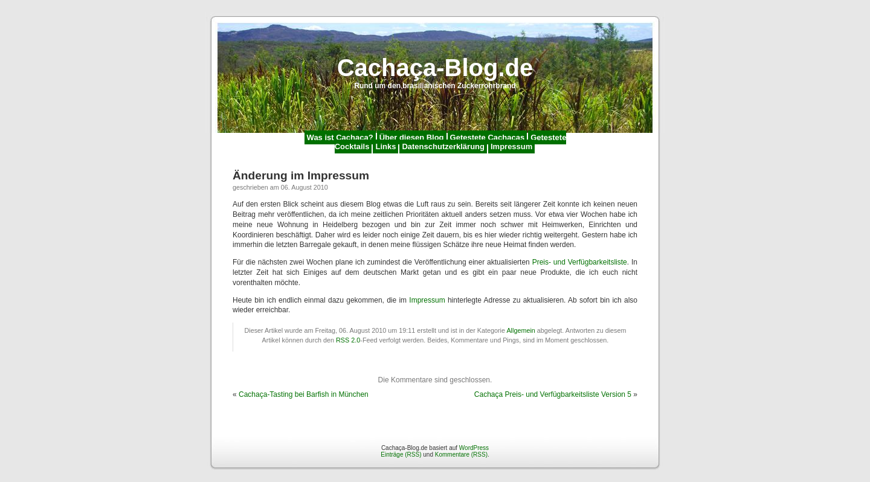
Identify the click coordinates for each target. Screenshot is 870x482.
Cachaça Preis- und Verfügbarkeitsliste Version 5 (552, 394)
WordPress (474, 448)
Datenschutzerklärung (443, 146)
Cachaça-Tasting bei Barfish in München (304, 394)
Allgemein (520, 330)
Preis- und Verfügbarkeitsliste (579, 262)
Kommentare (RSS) (461, 454)
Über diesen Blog (411, 137)
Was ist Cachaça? (340, 137)
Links (385, 146)
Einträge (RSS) (401, 454)
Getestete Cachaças (487, 137)
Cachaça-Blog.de (435, 67)
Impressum (511, 146)
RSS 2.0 (348, 340)
